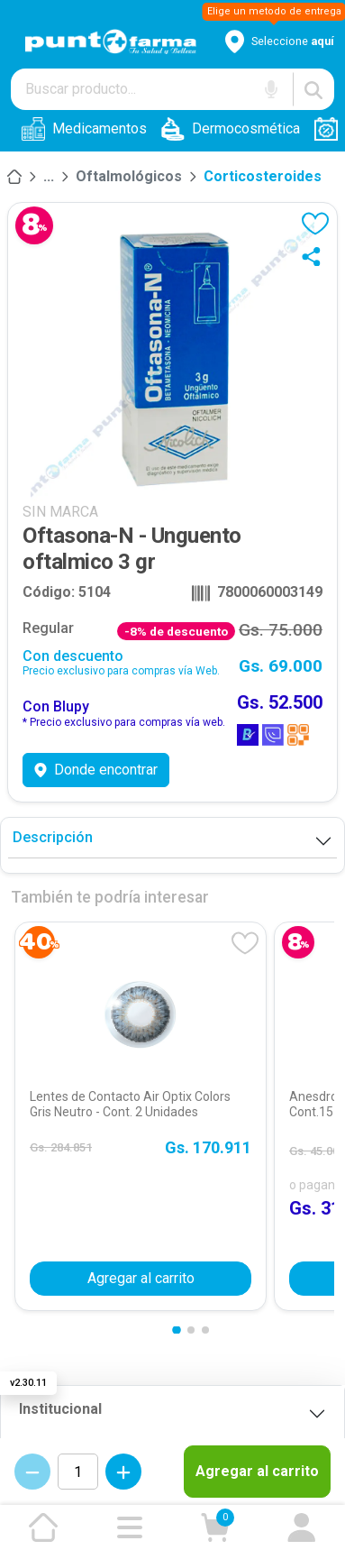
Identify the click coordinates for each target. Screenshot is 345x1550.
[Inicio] (14, 177)
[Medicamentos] (48, 177)
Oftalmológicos (129, 176)
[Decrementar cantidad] (32, 1472)
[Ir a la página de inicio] (43, 1527)
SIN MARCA (60, 511)
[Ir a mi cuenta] (301, 1527)
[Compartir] (315, 256)
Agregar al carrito (257, 1471)
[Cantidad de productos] (78, 1472)
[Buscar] (313, 89)
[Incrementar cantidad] (123, 1472)
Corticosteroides (263, 176)
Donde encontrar (96, 769)
